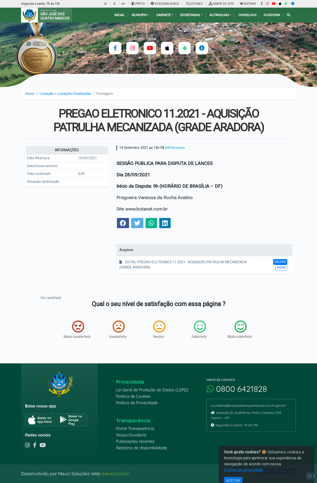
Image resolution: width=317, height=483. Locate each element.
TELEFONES (194, 3)
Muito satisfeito (240, 329)
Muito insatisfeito (77, 329)
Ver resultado (50, 298)
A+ (124, 3)
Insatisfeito (118, 329)
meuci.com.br (115, 474)
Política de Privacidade (137, 402)
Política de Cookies (133, 396)
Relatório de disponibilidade (141, 447)
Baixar (280, 262)
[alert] (310, 476)
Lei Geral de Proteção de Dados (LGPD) (152, 389)
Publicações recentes (135, 441)
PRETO (138, 3)
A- (105, 3)
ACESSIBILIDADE (165, 3)
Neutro (159, 329)
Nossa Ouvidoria (131, 434)
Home (29, 94)
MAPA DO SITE (221, 3)
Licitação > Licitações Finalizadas (65, 94)
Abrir (281, 267)
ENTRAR (248, 3)
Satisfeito (199, 329)
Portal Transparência (135, 428)
